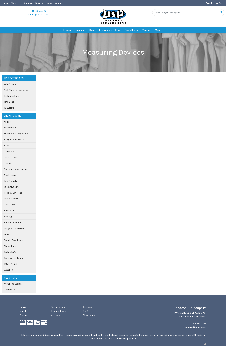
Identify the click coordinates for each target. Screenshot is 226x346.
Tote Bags (9, 101)
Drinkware (104, 30)
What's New (10, 84)
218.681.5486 (38, 11)
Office (117, 30)
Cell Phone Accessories (16, 90)
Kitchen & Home (12, 222)
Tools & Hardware (13, 258)
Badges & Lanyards (14, 139)
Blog (37, 3)
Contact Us (9, 289)
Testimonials (58, 307)
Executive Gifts (12, 186)
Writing (146, 30)
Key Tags (8, 216)
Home (6, 3)
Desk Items (10, 175)
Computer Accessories (16, 169)
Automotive (10, 127)
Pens (6, 234)
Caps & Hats (10, 157)
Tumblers (9, 107)
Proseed (67, 30)
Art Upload (47, 3)
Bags (91, 30)
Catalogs (28, 3)
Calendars (9, 151)
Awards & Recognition (16, 133)
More (157, 30)
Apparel (80, 30)
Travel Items (10, 263)
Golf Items (9, 204)
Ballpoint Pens (11, 96)
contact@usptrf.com (37, 14)
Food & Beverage (13, 192)
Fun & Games (11, 198)
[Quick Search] (185, 12)
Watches (8, 269)
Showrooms (89, 315)
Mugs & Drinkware (14, 228)
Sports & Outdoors (14, 240)
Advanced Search (13, 283)
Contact (59, 3)
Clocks (7, 163)
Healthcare (9, 210)
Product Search (59, 311)
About (14, 3)
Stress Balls (10, 246)
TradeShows (131, 30)
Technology (10, 252)
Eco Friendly (10, 181)
